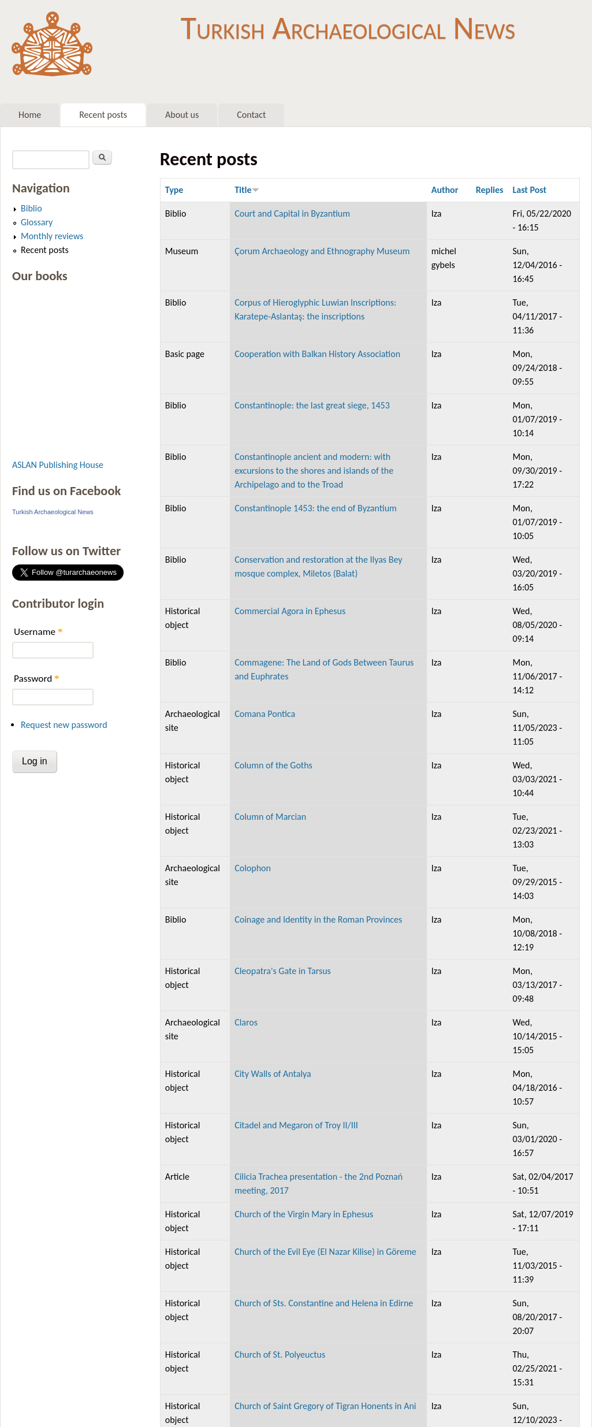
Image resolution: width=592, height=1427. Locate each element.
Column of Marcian (270, 816)
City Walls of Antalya (272, 1073)
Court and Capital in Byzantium (292, 213)
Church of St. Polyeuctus (279, 1354)
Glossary (37, 222)
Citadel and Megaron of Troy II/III (296, 1125)
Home (29, 114)
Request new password (64, 724)
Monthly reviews (52, 236)
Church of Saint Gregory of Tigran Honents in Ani (325, 1405)
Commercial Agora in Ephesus (289, 610)
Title (246, 189)
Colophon (252, 868)
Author (445, 189)
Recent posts (103, 114)
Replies (490, 189)
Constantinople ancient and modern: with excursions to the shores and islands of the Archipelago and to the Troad (313, 470)
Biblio (31, 208)
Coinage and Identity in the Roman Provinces (318, 919)
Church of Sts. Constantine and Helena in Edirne (323, 1303)
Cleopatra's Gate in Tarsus (282, 970)
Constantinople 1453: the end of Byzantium (315, 508)
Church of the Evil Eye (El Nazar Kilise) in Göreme (325, 1251)
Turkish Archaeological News (348, 27)
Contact (251, 114)
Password (36, 678)
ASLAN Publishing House (57, 464)
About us (182, 114)
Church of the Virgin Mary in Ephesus (303, 1214)
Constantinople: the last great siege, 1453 (312, 405)
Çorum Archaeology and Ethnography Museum (321, 251)
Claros (246, 1022)
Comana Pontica (264, 713)
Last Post (529, 189)
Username (38, 632)
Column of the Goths (273, 765)
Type (174, 189)
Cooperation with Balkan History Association (317, 353)
